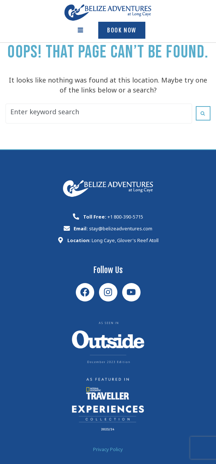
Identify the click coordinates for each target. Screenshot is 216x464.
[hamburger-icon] (81, 30)
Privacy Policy (108, 451)
